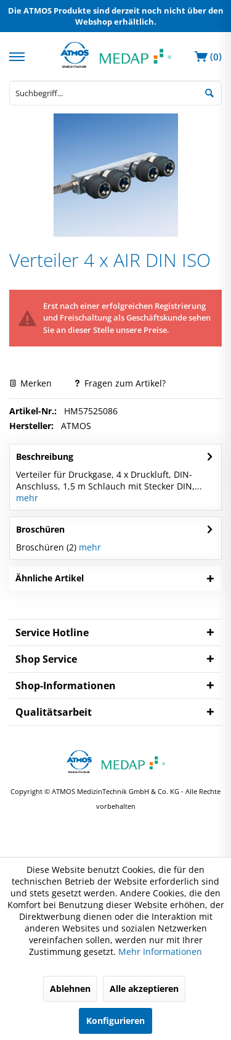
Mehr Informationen (160, 951)
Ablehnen (70, 988)
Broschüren (40, 529)
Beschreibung (44, 456)
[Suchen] (209, 92)
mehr (27, 498)
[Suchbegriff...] (115, 93)
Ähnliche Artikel (49, 578)
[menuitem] (18, 55)
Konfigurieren (115, 1020)
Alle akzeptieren (144, 988)
